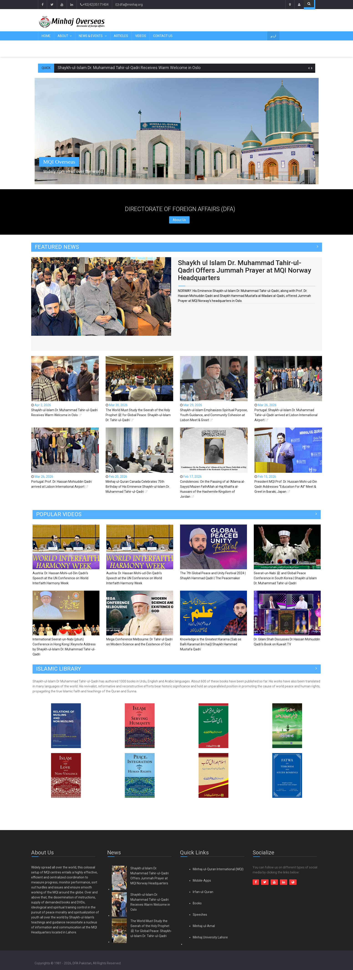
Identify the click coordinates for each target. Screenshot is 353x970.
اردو (273, 36)
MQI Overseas (59, 162)
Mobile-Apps (202, 880)
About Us (179, 220)
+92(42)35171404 (94, 4)
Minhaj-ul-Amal (204, 926)
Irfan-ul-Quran (203, 892)
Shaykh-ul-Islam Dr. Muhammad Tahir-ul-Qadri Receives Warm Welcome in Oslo (129, 67)
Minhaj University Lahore (210, 937)
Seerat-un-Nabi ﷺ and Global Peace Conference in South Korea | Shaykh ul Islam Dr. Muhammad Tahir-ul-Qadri (285, 578)
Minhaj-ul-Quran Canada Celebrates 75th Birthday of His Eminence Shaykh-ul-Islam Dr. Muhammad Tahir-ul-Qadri (138, 486)
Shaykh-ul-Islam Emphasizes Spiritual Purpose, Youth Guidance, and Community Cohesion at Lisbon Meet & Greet (214, 415)
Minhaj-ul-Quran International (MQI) (218, 869)
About (63, 36)
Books (197, 903)
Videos (140, 36)
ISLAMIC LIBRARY (58, 669)
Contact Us (163, 36)
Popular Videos (59, 514)
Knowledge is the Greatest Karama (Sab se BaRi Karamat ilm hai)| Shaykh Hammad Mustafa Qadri (210, 644)
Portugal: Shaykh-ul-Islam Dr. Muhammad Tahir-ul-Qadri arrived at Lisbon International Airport (285, 415)
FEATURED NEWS (57, 247)
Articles (121, 36)
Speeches (200, 914)
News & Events (91, 36)
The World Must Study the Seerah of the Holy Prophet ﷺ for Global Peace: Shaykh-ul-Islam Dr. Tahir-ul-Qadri (138, 415)
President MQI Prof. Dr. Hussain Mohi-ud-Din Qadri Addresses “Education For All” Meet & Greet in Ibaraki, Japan (285, 486)
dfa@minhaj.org (129, 4)
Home (46, 36)
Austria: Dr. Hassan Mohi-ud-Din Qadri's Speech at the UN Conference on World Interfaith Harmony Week (60, 578)
